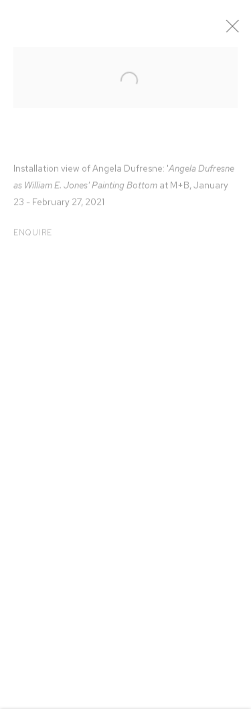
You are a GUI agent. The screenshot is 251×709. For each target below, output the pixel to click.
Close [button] (237, 30)
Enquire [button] (32, 235)
